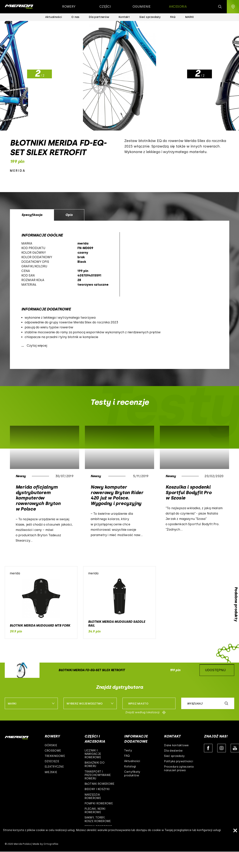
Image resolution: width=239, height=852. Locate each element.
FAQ (127, 755)
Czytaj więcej (37, 345)
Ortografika (50, 844)
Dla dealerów (173, 750)
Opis (69, 215)
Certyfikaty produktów (132, 773)
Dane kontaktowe (176, 745)
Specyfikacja (32, 215)
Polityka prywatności (178, 761)
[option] (119, 295)
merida (18, 170)
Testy (128, 750)
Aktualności (132, 761)
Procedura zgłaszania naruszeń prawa (179, 768)
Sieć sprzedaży (174, 756)
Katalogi (130, 766)
